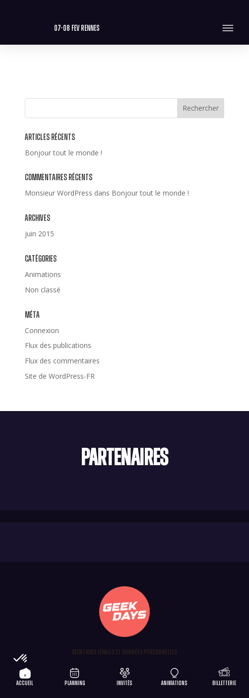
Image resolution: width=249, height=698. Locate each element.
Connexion (42, 330)
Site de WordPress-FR (60, 376)
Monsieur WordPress (58, 193)
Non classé (43, 289)
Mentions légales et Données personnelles (124, 652)
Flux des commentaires (62, 360)
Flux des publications (58, 345)
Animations (43, 274)
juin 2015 (39, 233)
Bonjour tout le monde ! (63, 152)
